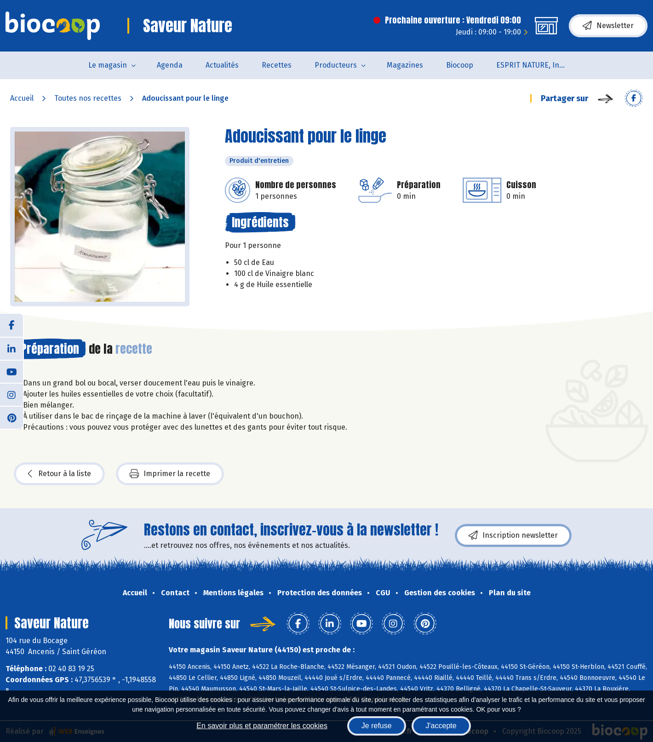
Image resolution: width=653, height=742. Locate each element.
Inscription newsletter (513, 535)
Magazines (405, 65)
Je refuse (376, 726)
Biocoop (459, 65)
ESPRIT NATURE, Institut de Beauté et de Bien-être (536, 65)
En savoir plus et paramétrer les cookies (261, 726)
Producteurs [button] (336, 65)
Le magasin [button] (107, 65)
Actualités (222, 65)
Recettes (277, 65)
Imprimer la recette (170, 473)
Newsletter (608, 25)
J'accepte (441, 726)
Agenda (170, 65)
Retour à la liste (59, 473)
